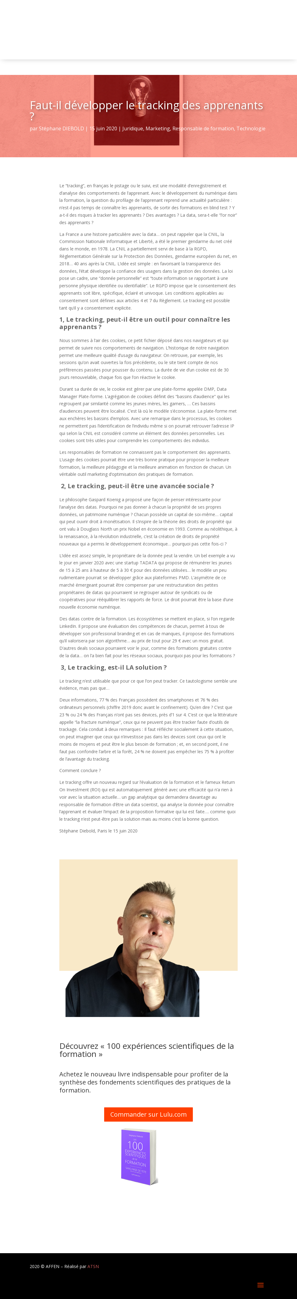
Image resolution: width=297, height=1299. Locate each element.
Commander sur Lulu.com (148, 1114)
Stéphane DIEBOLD (61, 128)
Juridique (132, 128)
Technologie (250, 128)
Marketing (158, 128)
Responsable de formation (203, 128)
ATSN (93, 1266)
